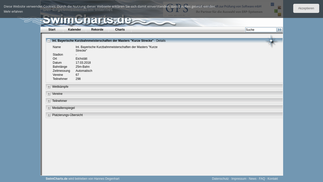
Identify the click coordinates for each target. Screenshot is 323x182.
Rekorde (97, 29)
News (252, 178)
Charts (120, 29)
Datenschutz (220, 178)
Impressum (238, 178)
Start (51, 29)
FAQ (262, 178)
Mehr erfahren (13, 11)
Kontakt (272, 178)
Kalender (74, 29)
